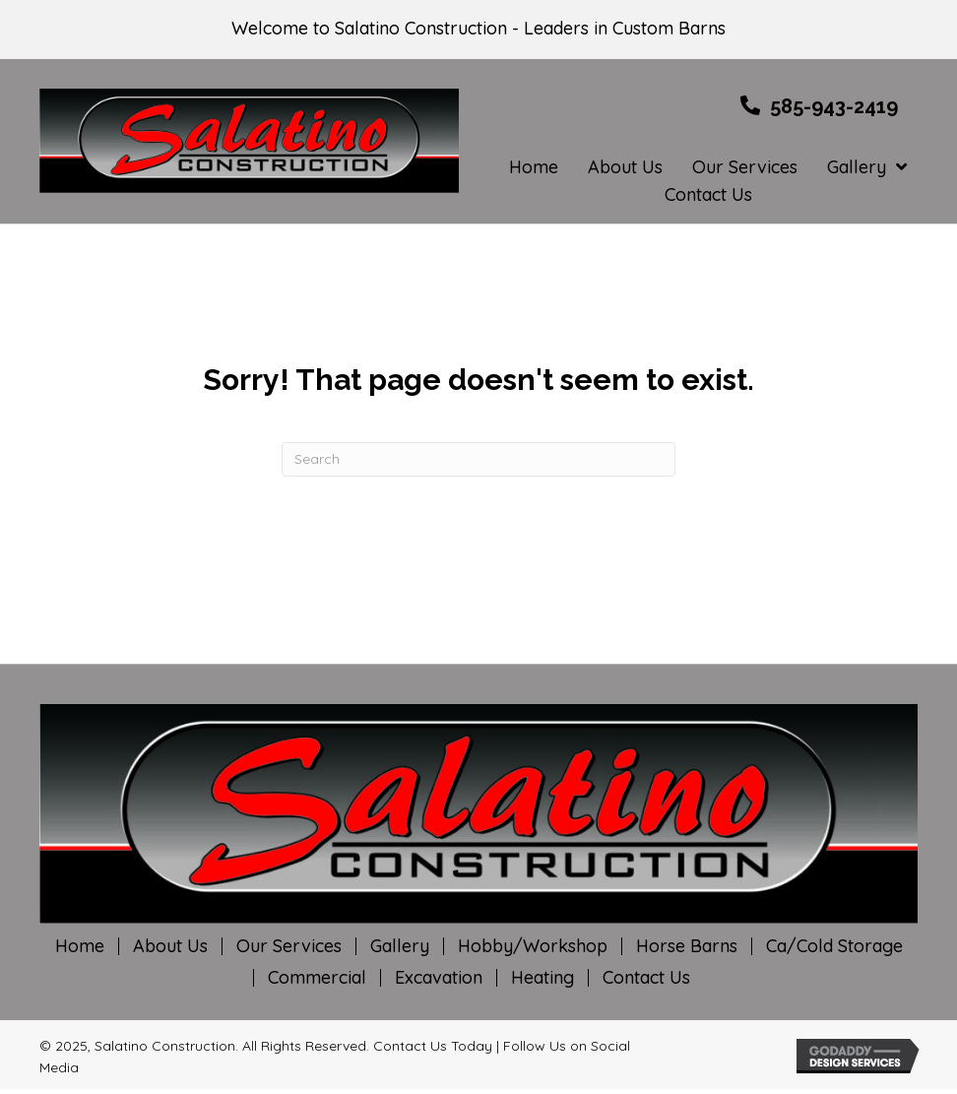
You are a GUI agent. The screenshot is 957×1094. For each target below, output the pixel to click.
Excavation (438, 978)
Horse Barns (686, 946)
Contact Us (646, 978)
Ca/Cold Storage (834, 946)
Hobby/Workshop (532, 946)
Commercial (317, 978)
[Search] (478, 459)
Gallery (399, 946)
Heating (542, 978)
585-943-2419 (834, 106)
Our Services (289, 946)
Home (79, 946)
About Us (170, 946)
